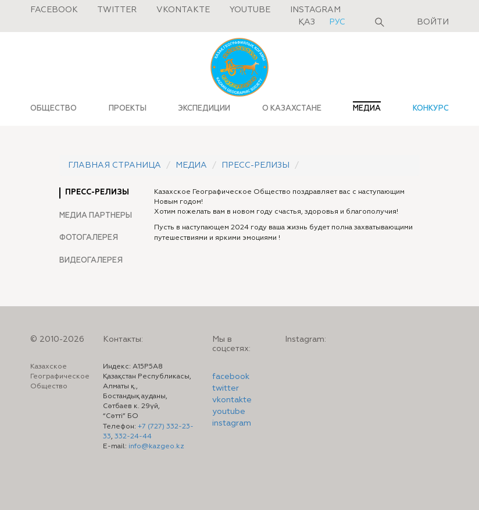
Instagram (315, 10)
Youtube (250, 10)
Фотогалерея (88, 237)
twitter (225, 388)
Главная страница (114, 165)
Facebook (54, 10)
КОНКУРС (431, 108)
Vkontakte (183, 10)
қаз (307, 22)
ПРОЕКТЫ (127, 108)
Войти (433, 22)
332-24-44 (133, 436)
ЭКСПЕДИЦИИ (204, 108)
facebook (230, 377)
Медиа (191, 165)
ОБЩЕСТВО (53, 108)
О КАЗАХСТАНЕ (291, 108)
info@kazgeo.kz (156, 446)
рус (337, 22)
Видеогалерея (91, 260)
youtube (228, 412)
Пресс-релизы (255, 165)
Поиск (379, 22)
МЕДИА (367, 108)
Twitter (117, 10)
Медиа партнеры (95, 215)
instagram (231, 423)
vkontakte (232, 400)
